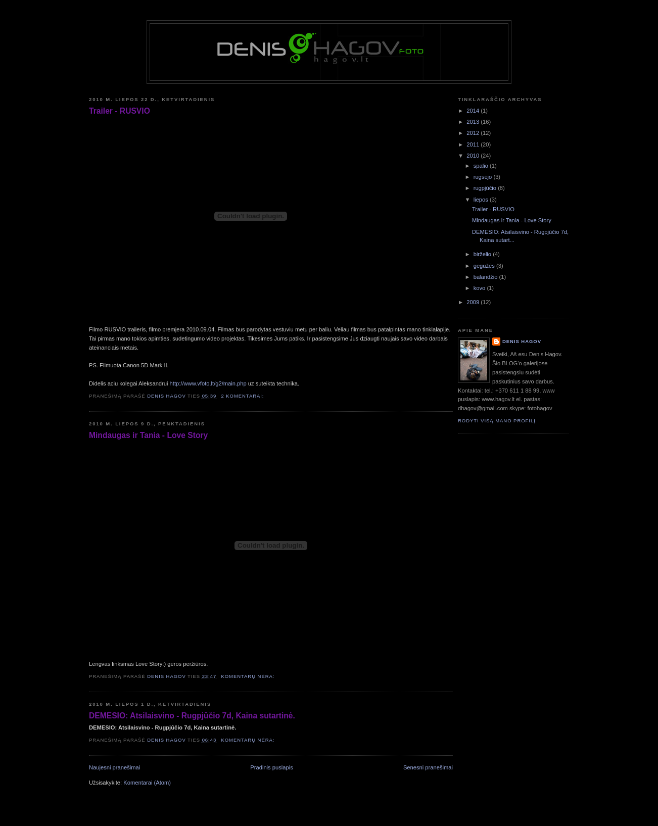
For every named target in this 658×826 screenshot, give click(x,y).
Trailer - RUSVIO (119, 111)
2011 (473, 144)
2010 (473, 156)
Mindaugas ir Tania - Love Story (148, 435)
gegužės (485, 266)
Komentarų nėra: (248, 676)
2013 (473, 122)
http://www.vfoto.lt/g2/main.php (208, 383)
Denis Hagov (521, 341)
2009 (473, 302)
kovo (480, 288)
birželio (483, 254)
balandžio (486, 277)
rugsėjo (484, 177)
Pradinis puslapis (271, 767)
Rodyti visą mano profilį (497, 420)
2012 (473, 133)
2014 (473, 111)
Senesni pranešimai (428, 767)
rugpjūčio (486, 188)
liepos (482, 200)
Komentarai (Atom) (147, 783)
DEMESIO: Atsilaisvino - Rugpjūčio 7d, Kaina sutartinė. (192, 715)
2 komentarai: (243, 396)
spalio (482, 166)
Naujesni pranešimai (114, 767)
